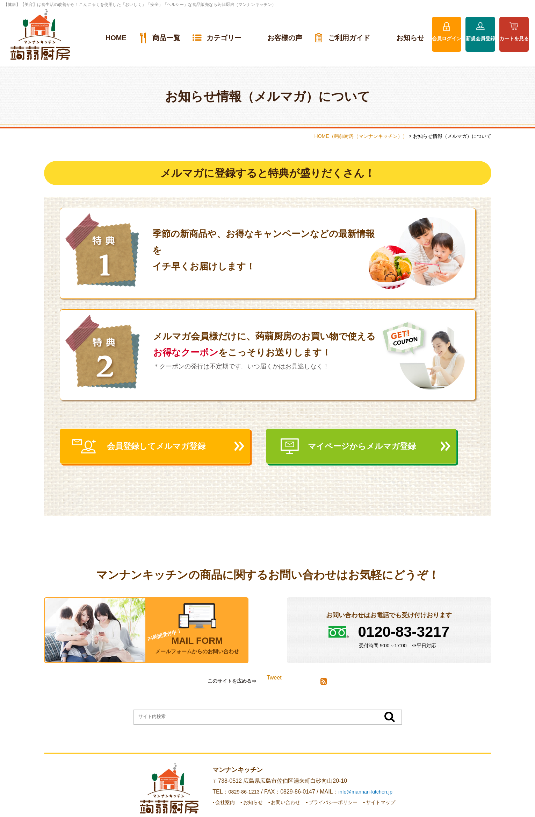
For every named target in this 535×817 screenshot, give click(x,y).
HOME (116, 38)
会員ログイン (446, 38)
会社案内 (216, 806)
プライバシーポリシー (336, 806)
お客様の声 (284, 38)
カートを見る (514, 38)
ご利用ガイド (349, 38)
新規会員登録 (480, 38)
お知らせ (410, 38)
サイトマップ (389, 806)
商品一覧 (166, 38)
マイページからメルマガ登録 (374, 448)
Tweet (274, 681)
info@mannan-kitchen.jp (362, 795)
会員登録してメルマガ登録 (168, 448)
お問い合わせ (282, 806)
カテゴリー (224, 38)
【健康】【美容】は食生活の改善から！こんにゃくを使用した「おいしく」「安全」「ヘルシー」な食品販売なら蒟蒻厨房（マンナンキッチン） (139, 4)
